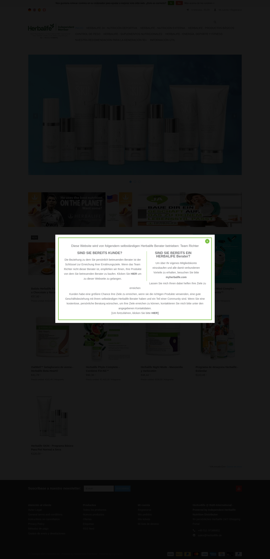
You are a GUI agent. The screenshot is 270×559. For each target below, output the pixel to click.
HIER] (155, 312)
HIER (134, 273)
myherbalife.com (176, 277)
